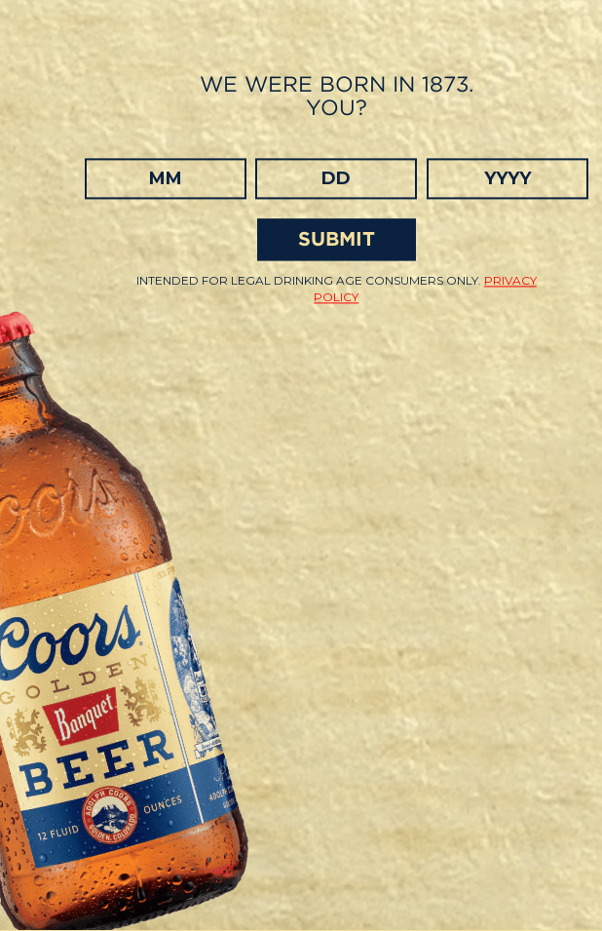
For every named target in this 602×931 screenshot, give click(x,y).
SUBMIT (336, 239)
